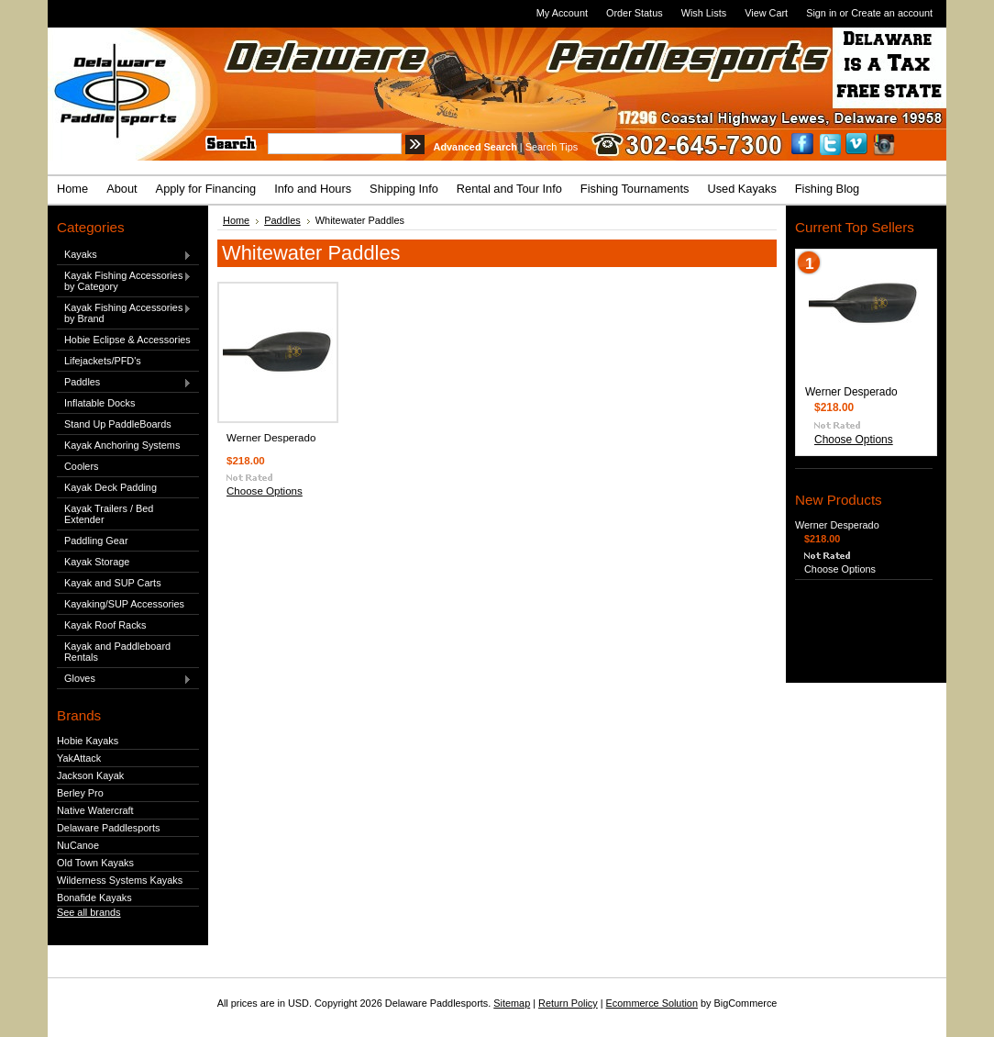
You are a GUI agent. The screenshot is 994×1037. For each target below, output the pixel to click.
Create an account (892, 12)
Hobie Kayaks (87, 740)
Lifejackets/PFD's (102, 360)
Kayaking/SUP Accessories (124, 603)
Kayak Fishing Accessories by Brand (124, 313)
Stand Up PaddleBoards (117, 423)
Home (236, 220)
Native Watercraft (95, 810)
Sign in (821, 12)
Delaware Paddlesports (108, 827)
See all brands (89, 912)
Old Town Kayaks (95, 862)
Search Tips (551, 146)
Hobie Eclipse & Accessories (127, 339)
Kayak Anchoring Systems (122, 445)
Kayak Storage (96, 561)
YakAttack (79, 758)
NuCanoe (78, 845)
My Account (562, 12)
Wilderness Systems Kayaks (119, 880)
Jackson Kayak (90, 775)
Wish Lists (704, 12)
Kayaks (124, 255)
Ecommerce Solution (652, 1003)
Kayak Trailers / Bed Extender (108, 514)
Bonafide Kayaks (94, 897)
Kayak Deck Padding (110, 487)
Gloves (124, 679)
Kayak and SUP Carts (112, 582)
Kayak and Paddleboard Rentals (117, 652)
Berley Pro (80, 792)
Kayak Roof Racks (105, 624)
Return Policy (568, 1003)
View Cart (766, 12)
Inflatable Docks (99, 402)
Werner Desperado (270, 437)
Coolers (81, 466)
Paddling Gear (96, 540)
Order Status (634, 12)
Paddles (124, 382)
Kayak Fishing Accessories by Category (124, 281)
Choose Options (264, 490)
